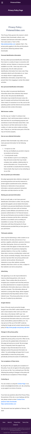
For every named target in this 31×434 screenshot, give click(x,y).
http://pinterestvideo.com (8, 44)
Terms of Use (25, 422)
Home (4, 422)
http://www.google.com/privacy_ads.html (17, 327)
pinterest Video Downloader (9, 401)
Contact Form (21, 399)
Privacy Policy (17, 422)
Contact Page (21, 383)
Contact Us (15, 424)
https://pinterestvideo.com (8, 404)
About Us (10, 422)
